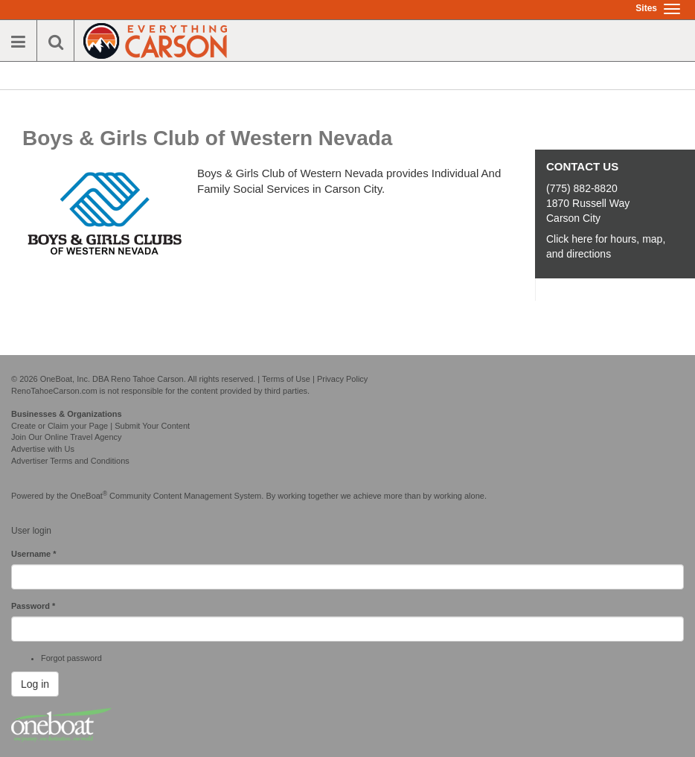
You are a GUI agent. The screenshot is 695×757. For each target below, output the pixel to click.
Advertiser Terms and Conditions (70, 460)
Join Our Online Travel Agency (66, 436)
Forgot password (71, 658)
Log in (35, 684)
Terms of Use (286, 378)
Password (33, 605)
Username (34, 553)
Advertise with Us (42, 448)
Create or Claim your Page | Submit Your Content (100, 425)
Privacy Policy (342, 378)
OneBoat (89, 495)
